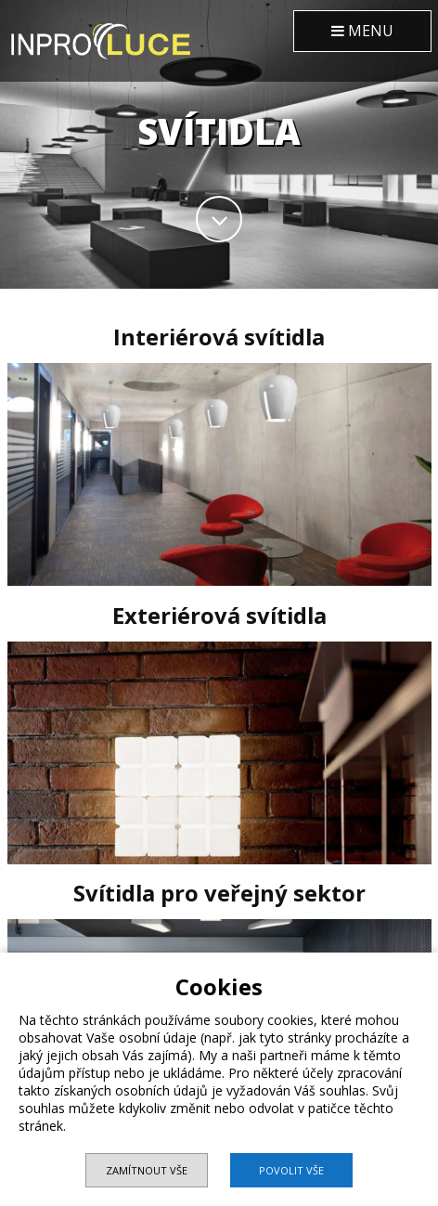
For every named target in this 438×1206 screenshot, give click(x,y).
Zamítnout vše (146, 1170)
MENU (362, 30)
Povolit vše (291, 1170)
